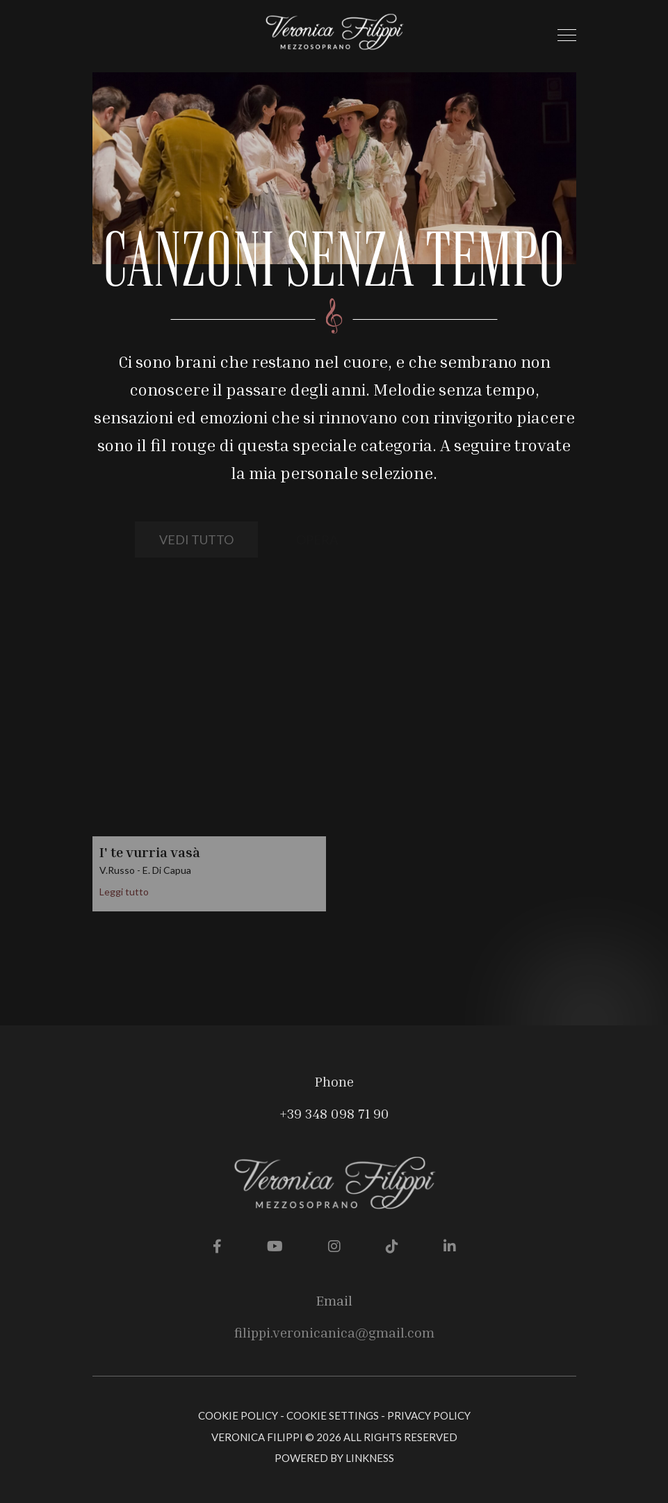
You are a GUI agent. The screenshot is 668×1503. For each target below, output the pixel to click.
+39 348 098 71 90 (334, 1113)
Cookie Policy (238, 1415)
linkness (369, 1458)
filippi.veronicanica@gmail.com (334, 1332)
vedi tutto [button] (196, 539)
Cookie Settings (332, 1415)
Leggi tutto (124, 891)
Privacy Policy (429, 1415)
